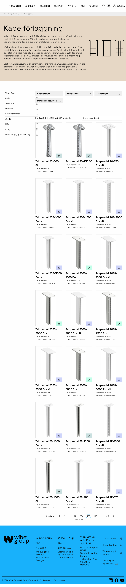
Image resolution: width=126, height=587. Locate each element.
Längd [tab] (8, 129)
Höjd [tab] (7, 124)
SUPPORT (59, 6)
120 (107, 516)
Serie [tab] (7, 98)
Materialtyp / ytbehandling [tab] (17, 134)
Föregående (50, 516)
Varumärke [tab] (10, 93)
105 (88, 516)
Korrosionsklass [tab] (12, 113)
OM (83, 6)
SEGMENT (45, 6)
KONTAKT (93, 6)
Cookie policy (46, 580)
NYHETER (72, 6)
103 (75, 516)
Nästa (77, 519)
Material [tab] (9, 108)
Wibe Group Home (10, 14)
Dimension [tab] (10, 103)
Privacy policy (60, 580)
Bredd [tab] (8, 119)
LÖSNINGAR (30, 6)
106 (95, 516)
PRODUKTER (15, 6)
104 (81, 516)
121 (113, 516)
